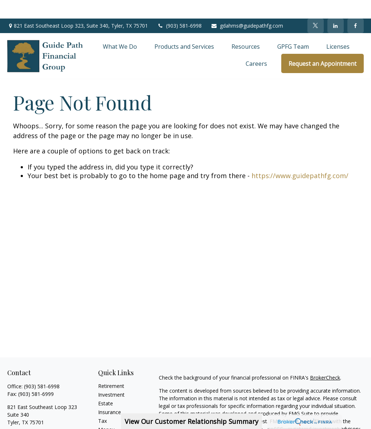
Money (106, 411)
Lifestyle (108, 419)
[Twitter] (315, 7)
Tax (102, 402)
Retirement (111, 367)
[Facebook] (355, 7)
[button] (120, 27)
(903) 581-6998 (179, 7)
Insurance (109, 393)
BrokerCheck (325, 359)
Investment (111, 376)
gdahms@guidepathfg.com (247, 7)
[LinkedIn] (335, 7)
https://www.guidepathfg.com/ (299, 157)
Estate (105, 384)
